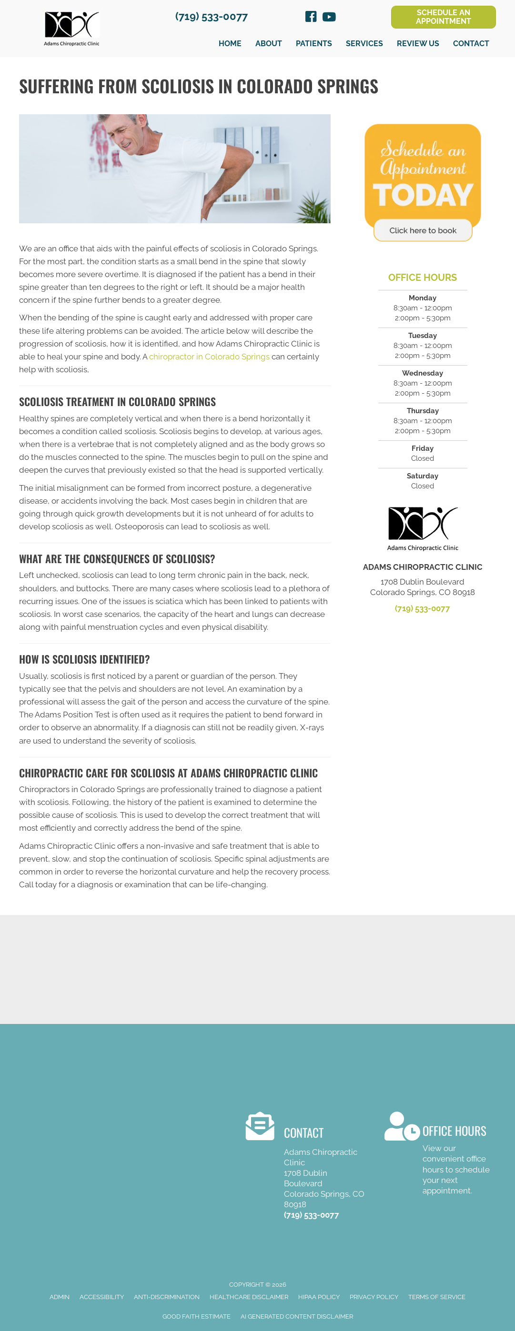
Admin (60, 1297)
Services (364, 43)
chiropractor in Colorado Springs (209, 356)
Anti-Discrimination (167, 1297)
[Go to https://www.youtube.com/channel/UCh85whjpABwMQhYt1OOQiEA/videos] (328, 17)
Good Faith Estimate (196, 1316)
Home (230, 43)
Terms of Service (436, 1297)
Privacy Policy (374, 1297)
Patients (314, 43)
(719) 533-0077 (211, 16)
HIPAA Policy (319, 1297)
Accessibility (102, 1297)
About (268, 43)
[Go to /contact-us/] (440, 1155)
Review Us (418, 43)
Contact (471, 43)
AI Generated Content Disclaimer (297, 1316)
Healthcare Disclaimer (249, 1297)
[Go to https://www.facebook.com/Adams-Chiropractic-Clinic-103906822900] (311, 18)
